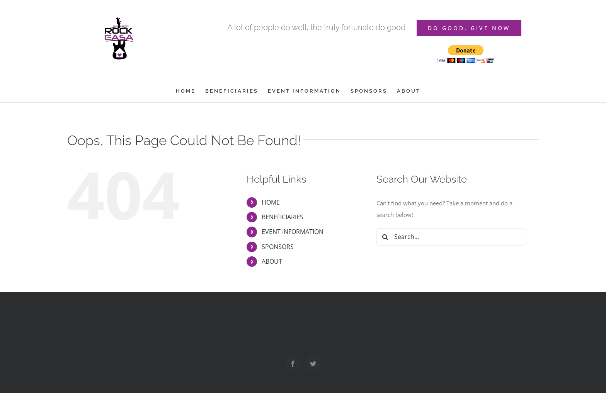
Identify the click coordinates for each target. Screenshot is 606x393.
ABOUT (272, 261)
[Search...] (451, 237)
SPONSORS (278, 246)
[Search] (385, 237)
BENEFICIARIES (282, 217)
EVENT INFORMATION (292, 231)
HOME (271, 202)
